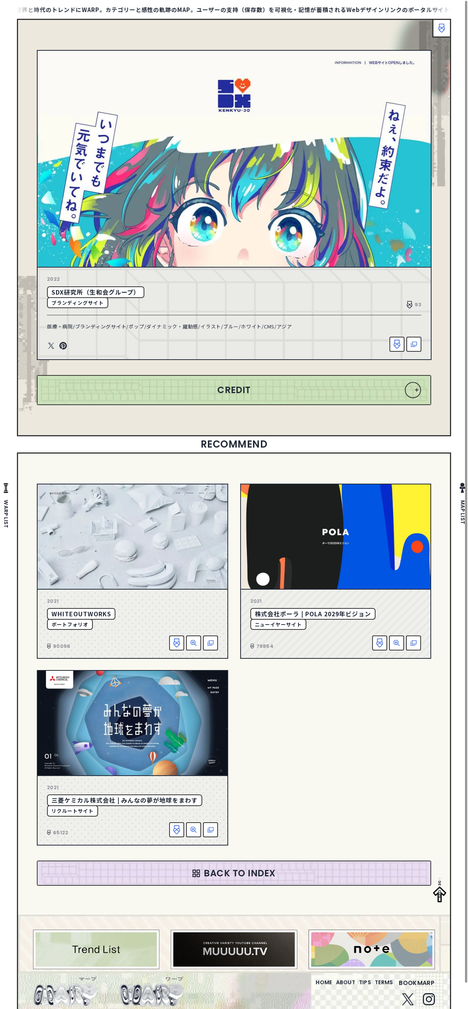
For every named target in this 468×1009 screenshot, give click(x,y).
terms (381, 987)
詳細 (193, 642)
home (302, 987)
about (330, 987)
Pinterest (63, 346)
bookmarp (417, 987)
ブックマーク (438, 32)
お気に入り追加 (397, 344)
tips (355, 987)
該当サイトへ (413, 344)
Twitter (51, 346)
